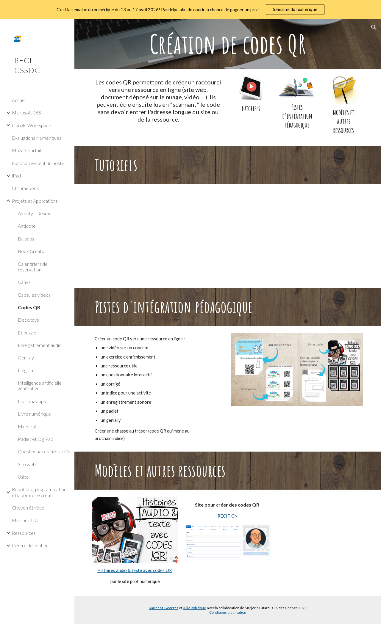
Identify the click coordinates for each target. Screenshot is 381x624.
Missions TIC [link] (25, 520)
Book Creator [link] (32, 251)
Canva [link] (24, 282)
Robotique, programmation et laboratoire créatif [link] (39, 492)
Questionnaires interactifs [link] (44, 451)
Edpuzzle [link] (27, 332)
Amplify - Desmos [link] (36, 213)
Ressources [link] (24, 533)
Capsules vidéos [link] (34, 295)
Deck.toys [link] (28, 320)
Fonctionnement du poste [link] (38, 163)
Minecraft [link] (28, 426)
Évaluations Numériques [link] (36, 138)
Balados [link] (26, 238)
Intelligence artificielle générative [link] (40, 385)
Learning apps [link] (32, 401)
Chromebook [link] (25, 188)
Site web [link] (27, 464)
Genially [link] (26, 357)
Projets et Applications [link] (35, 201)
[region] (190, 9)
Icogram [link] (26, 370)
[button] (374, 27)
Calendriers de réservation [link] (33, 266)
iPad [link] (16, 175)
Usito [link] (23, 477)
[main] (227, 44)
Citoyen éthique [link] (28, 507)
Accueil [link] (19, 100)
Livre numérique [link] (34, 413)
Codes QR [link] (29, 307)
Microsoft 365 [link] (26, 112)
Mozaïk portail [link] (26, 150)
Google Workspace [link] (31, 125)
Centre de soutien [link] (30, 545)
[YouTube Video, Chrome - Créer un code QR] (228, 236)
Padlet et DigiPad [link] (35, 439)
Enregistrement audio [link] (40, 345)
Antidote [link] (27, 226)
